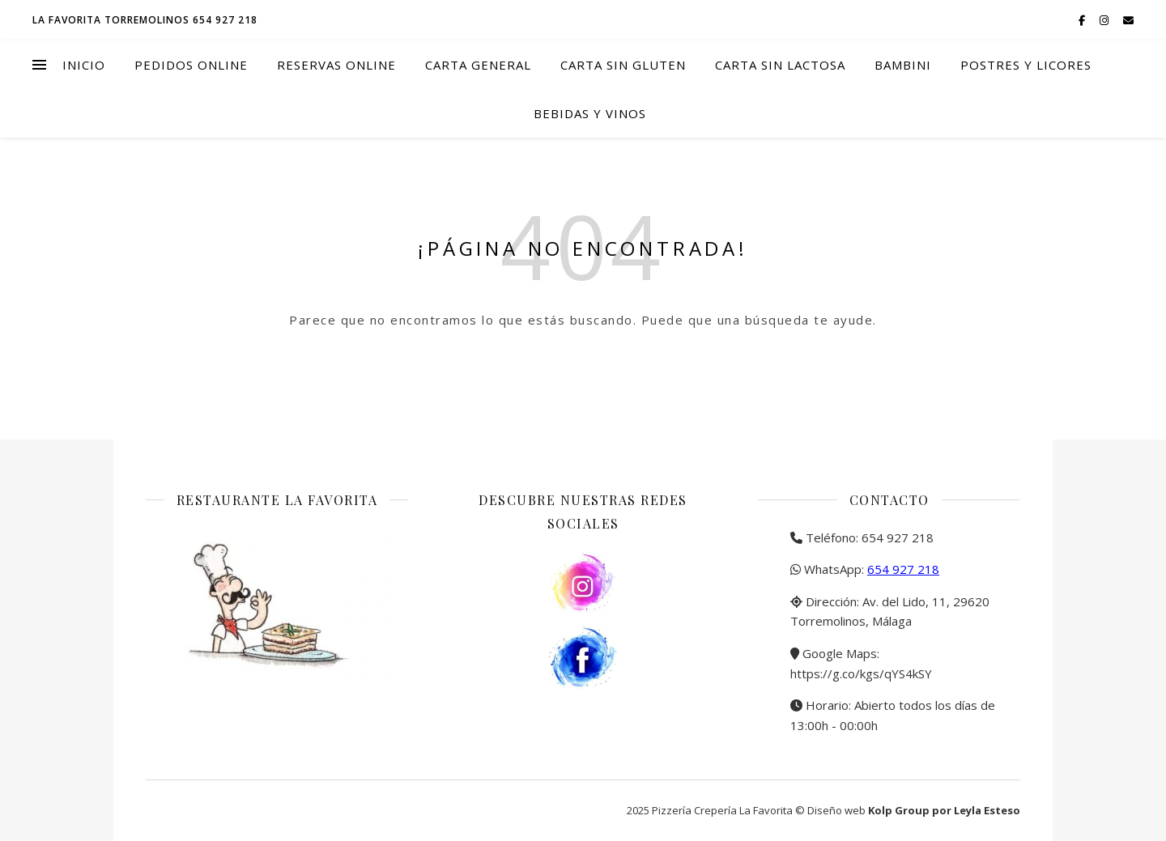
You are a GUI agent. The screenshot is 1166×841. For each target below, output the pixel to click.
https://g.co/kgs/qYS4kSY (861, 673)
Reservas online (336, 65)
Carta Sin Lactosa (780, 65)
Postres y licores (1026, 65)
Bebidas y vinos (590, 113)
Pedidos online (191, 65)
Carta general (478, 65)
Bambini (902, 65)
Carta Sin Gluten (623, 65)
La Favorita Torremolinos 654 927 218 (144, 20)
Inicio (83, 65)
